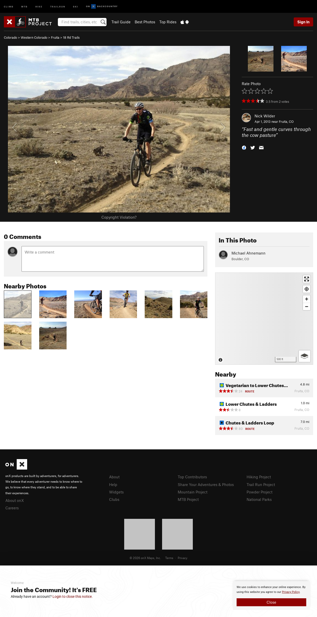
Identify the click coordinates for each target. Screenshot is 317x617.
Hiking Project (259, 476)
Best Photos (145, 21)
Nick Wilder (265, 116)
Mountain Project (192, 492)
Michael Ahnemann (248, 253)
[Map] (264, 319)
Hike (39, 6)
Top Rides (167, 21)
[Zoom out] (306, 306)
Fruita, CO (286, 121)
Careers (12, 507)
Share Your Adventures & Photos (206, 484)
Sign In (303, 21)
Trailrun (57, 6)
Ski (75, 6)
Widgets (116, 492)
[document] (271, 595)
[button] (244, 147)
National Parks (259, 499)
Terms (169, 558)
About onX (14, 500)
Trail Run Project (261, 484)
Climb (9, 6)
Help (113, 484)
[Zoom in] (306, 299)
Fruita (55, 37)
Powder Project (259, 492)
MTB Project (188, 499)
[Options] (304, 356)
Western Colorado (34, 37)
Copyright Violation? (118, 217)
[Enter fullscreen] (306, 279)
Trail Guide (121, 21)
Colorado (10, 37)
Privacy (182, 558)
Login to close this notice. (72, 596)
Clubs (114, 499)
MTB (24, 6)
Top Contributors (192, 476)
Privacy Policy (291, 592)
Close (271, 602)
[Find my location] (306, 289)
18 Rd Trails (71, 37)
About (114, 476)
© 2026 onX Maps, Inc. (145, 558)
